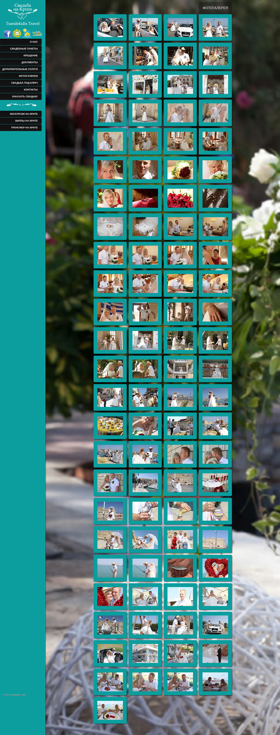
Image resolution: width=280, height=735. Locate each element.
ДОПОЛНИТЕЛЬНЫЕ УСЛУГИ (20, 69)
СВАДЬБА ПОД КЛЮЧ (24, 82)
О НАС (34, 41)
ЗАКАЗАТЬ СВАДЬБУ (25, 96)
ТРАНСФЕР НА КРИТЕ (24, 127)
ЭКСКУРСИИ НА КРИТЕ (24, 113)
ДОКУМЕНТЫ (30, 62)
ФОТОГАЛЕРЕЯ (28, 76)
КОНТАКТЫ (31, 89)
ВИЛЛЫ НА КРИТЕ (26, 120)
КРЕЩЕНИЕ (30, 55)
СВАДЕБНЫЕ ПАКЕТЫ (24, 48)
